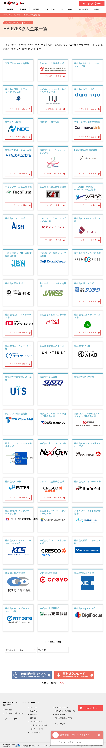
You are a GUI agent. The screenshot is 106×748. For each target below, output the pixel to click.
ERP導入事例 (15, 15)
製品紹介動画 (60, 714)
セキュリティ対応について (65, 711)
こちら (60, 682)
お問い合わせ (92, 3)
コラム (96, 9)
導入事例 (36, 9)
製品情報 (10, 9)
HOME (5, 15)
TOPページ (34, 707)
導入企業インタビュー (15, 649)
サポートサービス (61, 707)
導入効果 (23, 9)
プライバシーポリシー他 (14, 713)
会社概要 (8, 709)
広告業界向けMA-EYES (63, 718)
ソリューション (50, 9)
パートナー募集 (11, 719)
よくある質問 (83, 9)
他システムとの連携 (39, 725)
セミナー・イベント (67, 9)
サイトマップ (60, 724)
